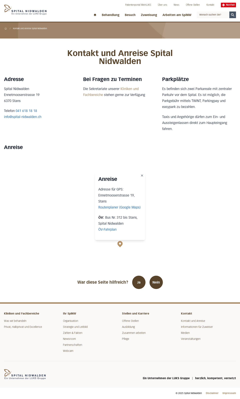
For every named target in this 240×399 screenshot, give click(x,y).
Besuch (130, 15)
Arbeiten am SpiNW (176, 15)
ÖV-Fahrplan (107, 229)
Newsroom (69, 338)
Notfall (228, 5)
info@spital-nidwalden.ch (22, 117)
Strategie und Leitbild (75, 326)
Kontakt (210, 5)
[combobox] (213, 15)
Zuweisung (149, 15)
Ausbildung (128, 326)
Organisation (70, 320)
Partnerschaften (72, 344)
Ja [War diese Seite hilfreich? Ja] (138, 282)
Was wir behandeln (15, 320)
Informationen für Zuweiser (197, 326)
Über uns (162, 5)
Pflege (125, 338)
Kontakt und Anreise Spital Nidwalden (30, 29)
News (176, 5)
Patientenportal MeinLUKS (138, 5)
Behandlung (111, 15)
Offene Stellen (193, 5)
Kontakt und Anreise (193, 320)
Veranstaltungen (190, 338)
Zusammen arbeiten (134, 332)
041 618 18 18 (26, 111)
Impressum (229, 393)
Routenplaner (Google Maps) (119, 207)
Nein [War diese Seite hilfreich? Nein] (156, 282)
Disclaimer (212, 393)
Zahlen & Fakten (72, 332)
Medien (185, 332)
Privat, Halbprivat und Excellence (23, 326)
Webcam (68, 350)
